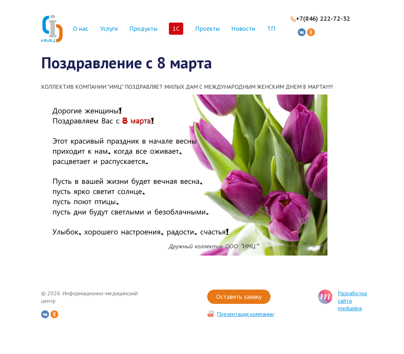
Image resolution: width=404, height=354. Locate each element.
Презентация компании (245, 313)
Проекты (207, 28)
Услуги (109, 28)
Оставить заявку (239, 296)
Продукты (143, 28)
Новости (243, 28)
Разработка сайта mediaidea (352, 301)
